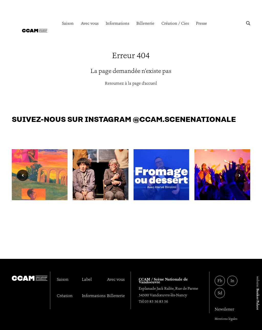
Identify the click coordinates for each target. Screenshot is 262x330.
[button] (248, 23)
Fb (219, 280)
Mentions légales (226, 319)
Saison (68, 23)
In (232, 280)
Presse (201, 23)
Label (87, 279)
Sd (220, 293)
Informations (117, 23)
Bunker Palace (258, 299)
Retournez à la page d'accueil (131, 83)
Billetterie (145, 23)
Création (65, 295)
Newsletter (224, 309)
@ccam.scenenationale (184, 120)
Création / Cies (175, 23)
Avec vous (90, 23)
